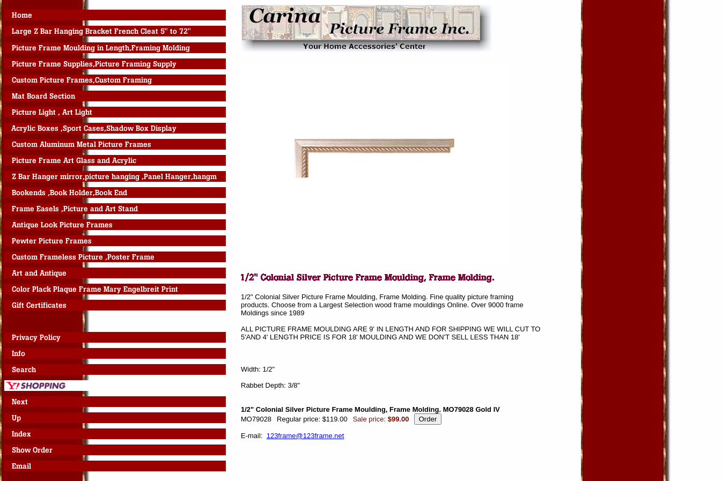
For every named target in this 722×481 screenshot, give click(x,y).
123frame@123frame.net (305, 436)
